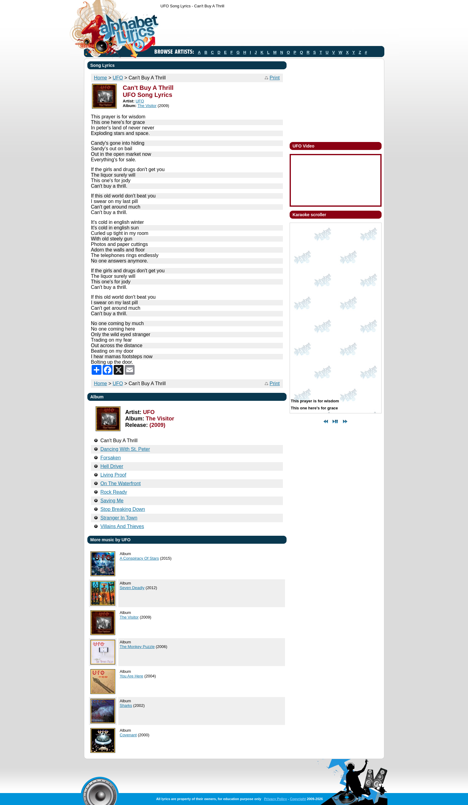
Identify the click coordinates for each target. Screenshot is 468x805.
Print (275, 77)
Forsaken (110, 457)
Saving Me (112, 500)
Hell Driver (111, 466)
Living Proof (113, 474)
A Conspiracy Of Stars (139, 558)
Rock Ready (113, 492)
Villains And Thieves (122, 526)
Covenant (128, 735)
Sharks (126, 705)
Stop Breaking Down (122, 509)
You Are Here (131, 676)
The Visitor (147, 105)
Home (100, 77)
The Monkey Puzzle (137, 646)
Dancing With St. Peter (125, 449)
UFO (117, 77)
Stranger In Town (118, 517)
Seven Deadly (132, 587)
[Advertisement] (272, 28)
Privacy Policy (275, 799)
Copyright (298, 799)
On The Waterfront (120, 483)
